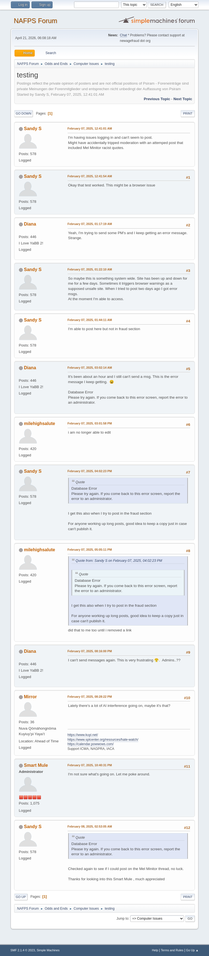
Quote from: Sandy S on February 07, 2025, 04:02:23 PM (119, 561)
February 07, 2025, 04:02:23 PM (90, 471)
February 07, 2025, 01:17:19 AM (90, 224)
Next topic (182, 99)
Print (188, 113)
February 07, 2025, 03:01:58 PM (90, 423)
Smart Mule (36, 765)
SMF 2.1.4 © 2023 (23, 950)
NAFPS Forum (35, 20)
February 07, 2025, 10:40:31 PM (90, 765)
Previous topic (157, 99)
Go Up (21, 897)
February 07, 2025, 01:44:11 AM (90, 320)
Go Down (23, 113)
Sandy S (32, 128)
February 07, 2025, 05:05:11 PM (90, 549)
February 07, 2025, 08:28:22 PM (90, 696)
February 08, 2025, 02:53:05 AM (90, 826)
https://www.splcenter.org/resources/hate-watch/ (103, 740)
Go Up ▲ (192, 950)
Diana (30, 224)
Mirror (30, 696)
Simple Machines (48, 950)
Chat (123, 35)
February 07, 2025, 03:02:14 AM (90, 367)
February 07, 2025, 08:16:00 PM (90, 651)
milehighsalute (39, 423)
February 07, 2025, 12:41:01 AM (90, 128)
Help (155, 950)
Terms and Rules (172, 950)
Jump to (122, 918)
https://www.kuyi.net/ (83, 735)
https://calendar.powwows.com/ (91, 744)
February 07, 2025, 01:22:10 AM (90, 269)
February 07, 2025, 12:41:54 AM (90, 176)
